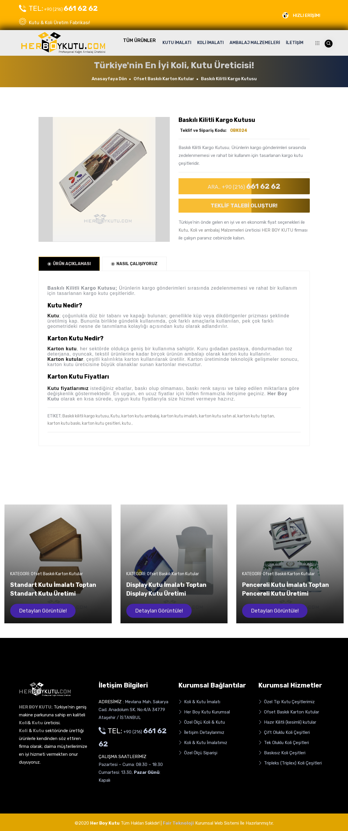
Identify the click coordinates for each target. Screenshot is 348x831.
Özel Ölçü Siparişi (197, 753)
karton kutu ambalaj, (140, 416)
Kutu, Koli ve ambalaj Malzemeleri (211, 230)
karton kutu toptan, (256, 416)
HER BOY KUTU (277, 230)
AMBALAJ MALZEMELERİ (255, 42)
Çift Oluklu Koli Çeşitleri (284, 732)
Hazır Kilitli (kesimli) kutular (287, 722)
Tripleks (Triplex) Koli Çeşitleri (290, 763)
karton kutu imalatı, (179, 416)
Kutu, (115, 416)
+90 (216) (58, 8)
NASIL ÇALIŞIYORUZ (134, 263)
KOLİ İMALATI (210, 42)
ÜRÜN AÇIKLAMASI (69, 263)
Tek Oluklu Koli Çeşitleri (283, 742)
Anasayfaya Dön (109, 78)
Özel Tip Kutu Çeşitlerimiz (286, 702)
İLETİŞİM (294, 42)
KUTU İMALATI (176, 42)
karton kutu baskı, (64, 423)
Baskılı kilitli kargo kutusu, (86, 416)
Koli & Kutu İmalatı (199, 702)
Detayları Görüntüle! (43, 611)
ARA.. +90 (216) (244, 186)
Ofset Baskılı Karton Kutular (164, 78)
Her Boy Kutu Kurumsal (204, 712)
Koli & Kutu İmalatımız (202, 742)
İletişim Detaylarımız (201, 732)
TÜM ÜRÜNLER (139, 40)
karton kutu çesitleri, (101, 423)
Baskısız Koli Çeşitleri (281, 753)
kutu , (127, 423)
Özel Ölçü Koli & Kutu (201, 722)
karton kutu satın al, (218, 416)
